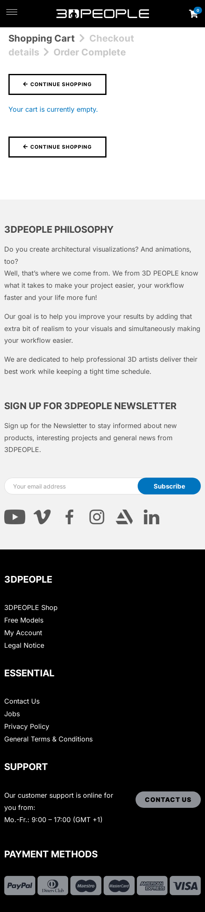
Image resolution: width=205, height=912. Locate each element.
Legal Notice (24, 645)
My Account (23, 632)
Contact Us (22, 701)
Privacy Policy (26, 726)
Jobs (12, 714)
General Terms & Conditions (48, 739)
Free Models (23, 620)
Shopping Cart (41, 38)
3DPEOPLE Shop (31, 607)
